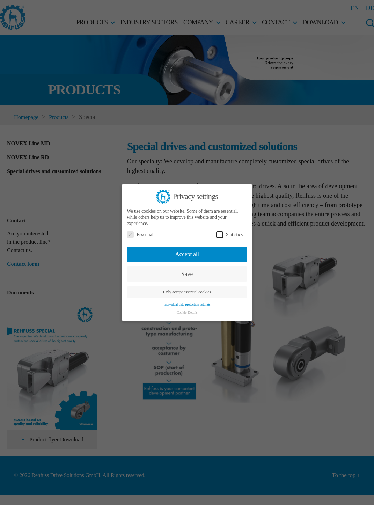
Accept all (187, 253)
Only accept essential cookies (187, 292)
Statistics (229, 234)
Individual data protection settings (187, 304)
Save (187, 273)
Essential (140, 234)
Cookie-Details (187, 312)
